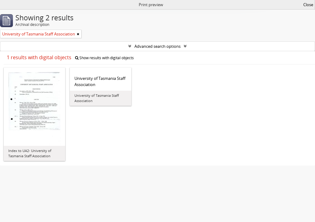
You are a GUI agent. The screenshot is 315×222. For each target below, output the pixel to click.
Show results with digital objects (104, 57)
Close (308, 4)
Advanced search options (157, 46)
